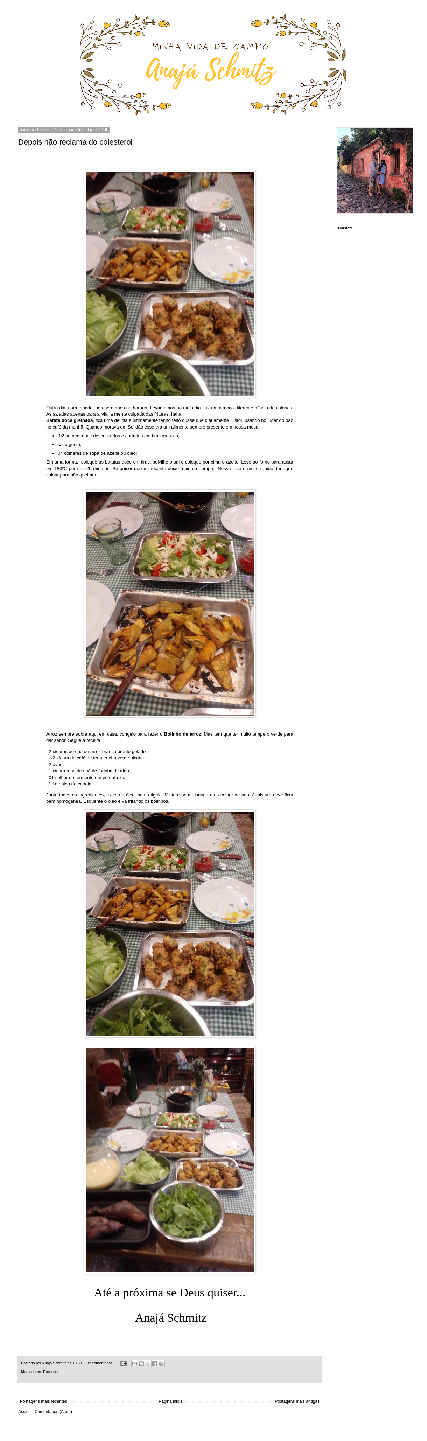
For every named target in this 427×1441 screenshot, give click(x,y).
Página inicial (171, 1401)
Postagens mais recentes (43, 1401)
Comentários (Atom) (53, 1411)
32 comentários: (101, 1363)
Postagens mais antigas (297, 1401)
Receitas (50, 1372)
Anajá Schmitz (55, 1363)
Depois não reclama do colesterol (75, 142)
